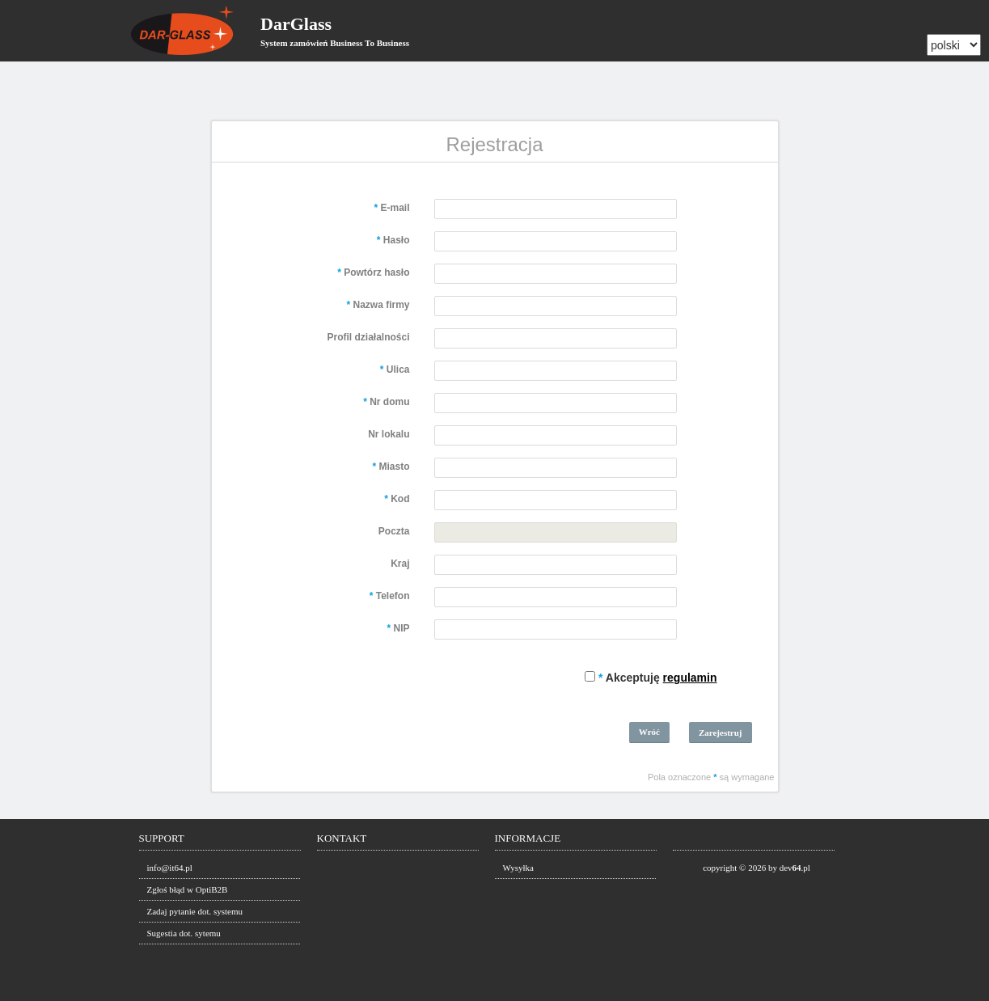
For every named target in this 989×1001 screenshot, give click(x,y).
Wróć (649, 732)
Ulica (395, 369)
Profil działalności (368, 337)
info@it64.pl (169, 867)
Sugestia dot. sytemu (184, 933)
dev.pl (795, 867)
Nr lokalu (388, 434)
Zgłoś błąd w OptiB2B (187, 889)
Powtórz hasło (373, 272)
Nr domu (386, 402)
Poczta (394, 531)
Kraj (400, 563)
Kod (396, 499)
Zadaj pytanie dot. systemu (195, 911)
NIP (398, 628)
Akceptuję (657, 677)
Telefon (390, 596)
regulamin (690, 677)
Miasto (390, 466)
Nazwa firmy (377, 304)
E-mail (391, 207)
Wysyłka (518, 867)
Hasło (393, 240)
